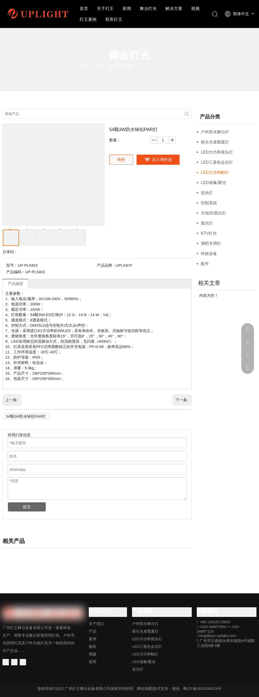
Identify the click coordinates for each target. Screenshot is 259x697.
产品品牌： (106, 265)
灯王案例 (88, 19)
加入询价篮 (162, 159)
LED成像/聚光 (213, 182)
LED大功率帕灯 (215, 172)
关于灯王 (105, 8)
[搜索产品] (92, 113)
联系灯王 (113, 19)
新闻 (127, 8)
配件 (205, 264)
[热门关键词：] (186, 113)
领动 (176, 688)
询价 (121, 159)
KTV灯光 (209, 233)
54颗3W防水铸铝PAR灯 (26, 416)
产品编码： (15, 272)
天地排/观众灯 (213, 213)
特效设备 (209, 253)
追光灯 (207, 193)
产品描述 (15, 283)
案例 (92, 639)
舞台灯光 (148, 8)
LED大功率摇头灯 (217, 152)
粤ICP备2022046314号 (202, 688)
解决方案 (173, 8)
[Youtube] (23, 662)
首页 (84, 8)
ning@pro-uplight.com (217, 635)
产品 (92, 631)
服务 (92, 646)
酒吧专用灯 (211, 243)
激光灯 (207, 223)
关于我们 (96, 623)
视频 (195, 8)
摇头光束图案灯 (215, 142)
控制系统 (209, 203)
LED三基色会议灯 (217, 162)
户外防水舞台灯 (215, 132)
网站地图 (144, 688)
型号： (12, 265)
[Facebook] (6, 662)
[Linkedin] (14, 662)
